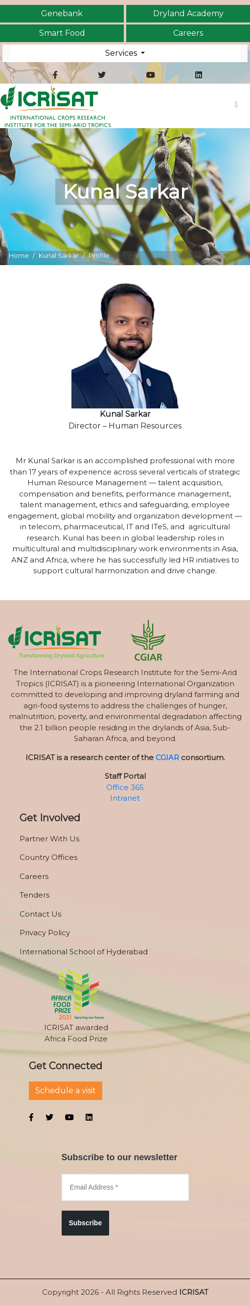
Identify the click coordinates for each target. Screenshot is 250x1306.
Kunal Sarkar (59, 255)
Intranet (125, 798)
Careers (188, 33)
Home (19, 255)
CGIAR (167, 757)
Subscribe (85, 1223)
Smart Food (62, 33)
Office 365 (125, 787)
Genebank (62, 14)
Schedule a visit (65, 1090)
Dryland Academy (188, 14)
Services (122, 53)
